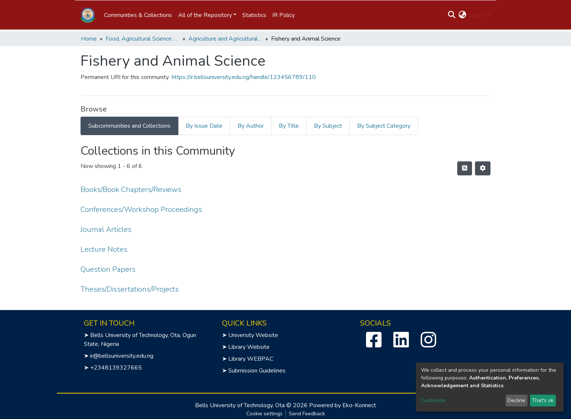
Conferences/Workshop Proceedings (141, 209)
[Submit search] (452, 15)
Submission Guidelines (257, 371)
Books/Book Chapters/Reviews (131, 190)
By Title (289, 126)
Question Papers (108, 269)
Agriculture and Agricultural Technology (225, 39)
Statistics (254, 15)
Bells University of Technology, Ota (240, 405)
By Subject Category (383, 126)
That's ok (543, 400)
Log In (477, 15)
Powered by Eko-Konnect (342, 405)
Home (89, 39)
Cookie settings (264, 413)
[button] (462, 15)
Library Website (249, 347)
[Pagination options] (482, 168)
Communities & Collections (138, 15)
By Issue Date (204, 126)
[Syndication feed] (464, 168)
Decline (516, 400)
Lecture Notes (104, 249)
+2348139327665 (116, 368)
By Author (250, 126)
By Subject (328, 126)
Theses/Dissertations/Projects (130, 289)
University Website (253, 335)
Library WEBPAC (250, 359)
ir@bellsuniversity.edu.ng (121, 356)
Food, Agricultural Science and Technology (142, 39)
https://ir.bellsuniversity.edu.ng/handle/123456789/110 (244, 77)
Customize (433, 400)
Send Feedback (307, 413)
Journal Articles (106, 229)
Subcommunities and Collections (129, 126)
